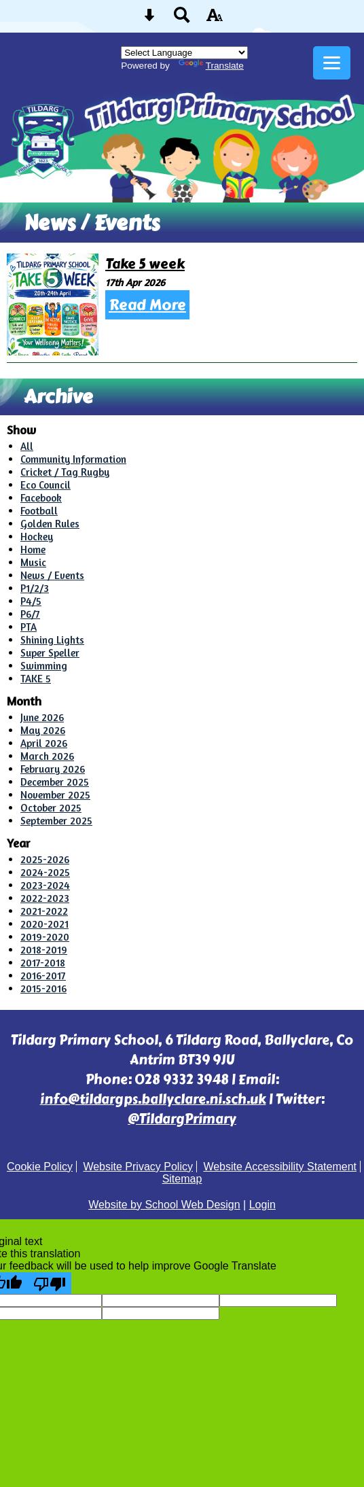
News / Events (52, 575)
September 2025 (56, 820)
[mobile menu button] (331, 63)
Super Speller (49, 652)
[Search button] (182, 19)
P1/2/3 (34, 588)
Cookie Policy (40, 1166)
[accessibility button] (215, 19)
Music (33, 562)
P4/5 (30, 601)
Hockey (36, 536)
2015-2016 (43, 988)
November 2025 (55, 794)
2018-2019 (43, 949)
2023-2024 (45, 885)
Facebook (41, 497)
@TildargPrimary (182, 1119)
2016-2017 (43, 975)
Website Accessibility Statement (280, 1166)
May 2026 (42, 730)
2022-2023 (44, 898)
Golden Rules (49, 523)
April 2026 (43, 743)
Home (33, 549)
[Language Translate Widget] (184, 52)
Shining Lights (52, 639)
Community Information (73, 459)
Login (262, 1204)
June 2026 (42, 717)
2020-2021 (44, 923)
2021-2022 (44, 911)
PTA (28, 626)
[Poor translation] (49, 1283)
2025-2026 (44, 859)
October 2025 (50, 807)
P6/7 (30, 614)
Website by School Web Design (164, 1204)
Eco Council (45, 484)
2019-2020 (44, 936)
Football (39, 510)
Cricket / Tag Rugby (64, 472)
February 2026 (52, 769)
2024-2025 (45, 872)
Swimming (43, 665)
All (26, 446)
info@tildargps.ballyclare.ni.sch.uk (153, 1099)
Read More (147, 305)
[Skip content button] (149, 19)
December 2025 (54, 781)
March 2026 (47, 756)
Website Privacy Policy (138, 1166)
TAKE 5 (35, 678)
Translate (211, 65)
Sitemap (182, 1179)
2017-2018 (42, 962)
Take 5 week (145, 264)
